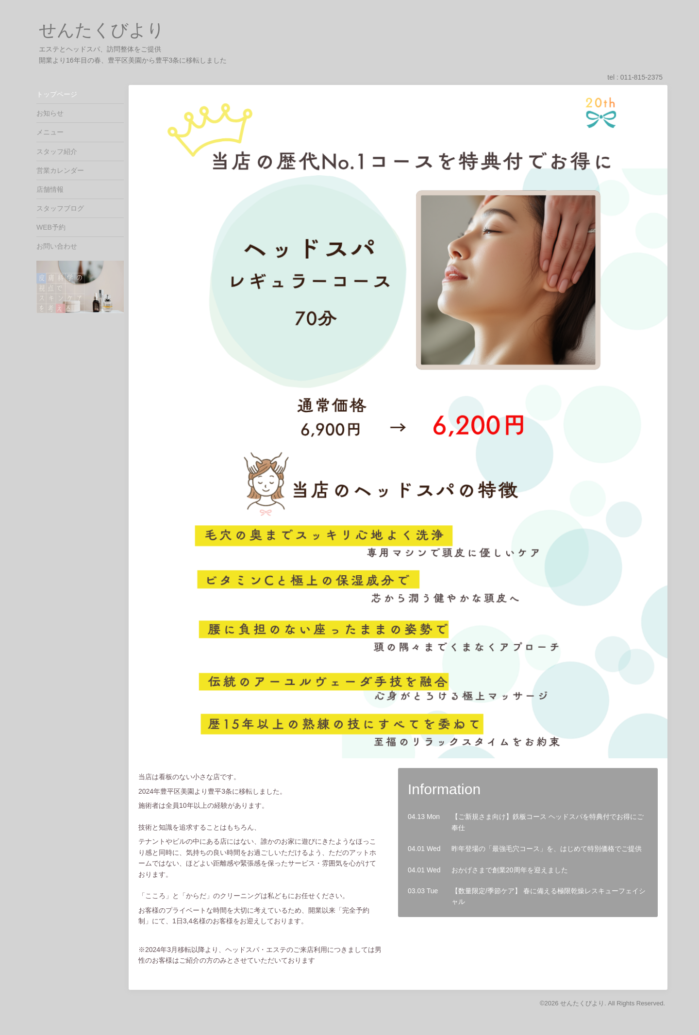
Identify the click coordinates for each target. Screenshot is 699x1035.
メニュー (50, 132)
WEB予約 (51, 227)
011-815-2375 (641, 77)
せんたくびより (102, 30)
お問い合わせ (56, 246)
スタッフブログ (60, 208)
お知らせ (50, 113)
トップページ (56, 94)
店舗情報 (50, 189)
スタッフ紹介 (56, 151)
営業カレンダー (60, 170)
